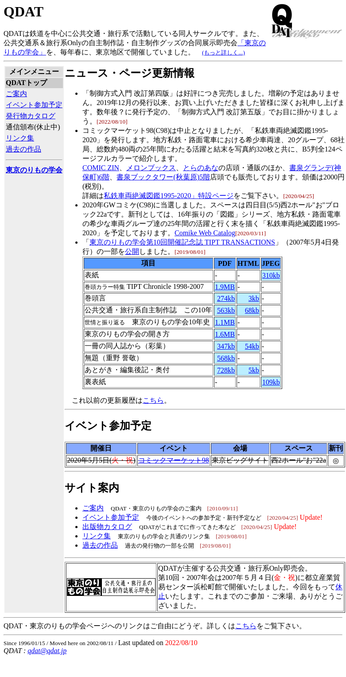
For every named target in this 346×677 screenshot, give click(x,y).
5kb (254, 370)
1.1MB (225, 322)
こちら (153, 400)
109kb (271, 382)
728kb (226, 370)
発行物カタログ (30, 116)
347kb (226, 346)
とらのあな (200, 167)
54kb (252, 346)
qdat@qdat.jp (46, 650)
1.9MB (225, 287)
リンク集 (20, 138)
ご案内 (16, 93)
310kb (271, 275)
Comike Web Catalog (205, 233)
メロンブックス (151, 167)
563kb (226, 310)
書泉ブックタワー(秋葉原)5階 (163, 177)
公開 (132, 251)
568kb (226, 358)
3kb (254, 298)
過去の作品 (23, 149)
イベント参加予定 (34, 105)
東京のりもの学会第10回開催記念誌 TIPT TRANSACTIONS (182, 242)
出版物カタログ (107, 526)
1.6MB (225, 334)
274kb (226, 298)
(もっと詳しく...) (223, 52)
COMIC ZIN (100, 167)
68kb (252, 310)
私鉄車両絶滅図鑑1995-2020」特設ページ (168, 195)
